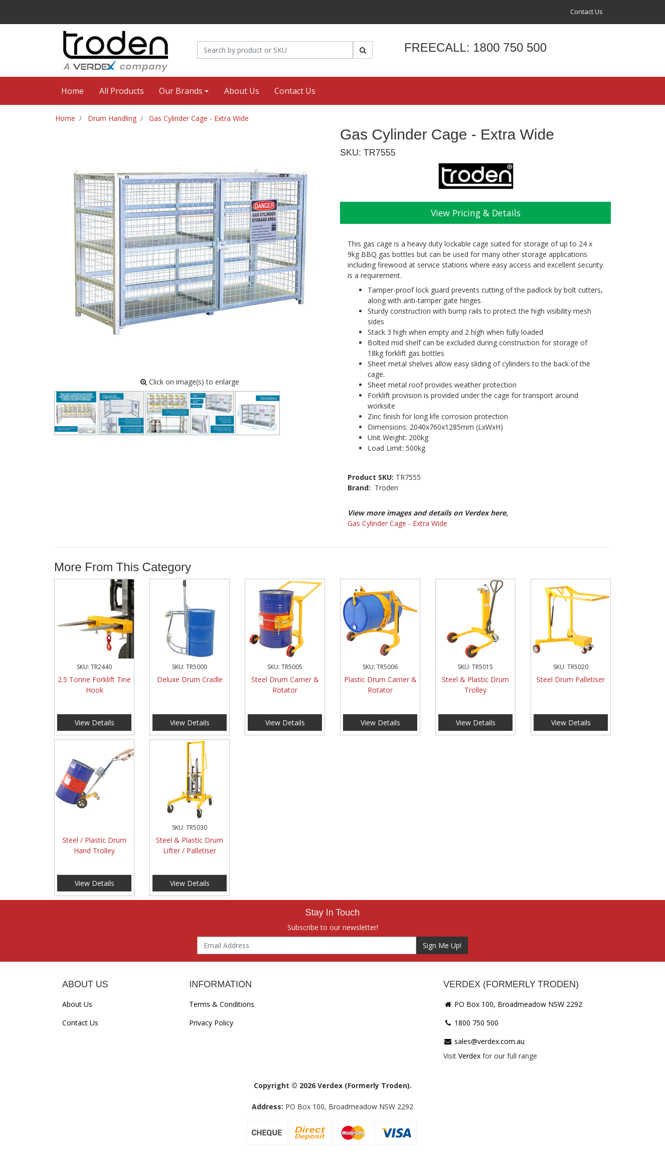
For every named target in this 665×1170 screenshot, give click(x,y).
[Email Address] (306, 945)
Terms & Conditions (221, 1004)
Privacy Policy (211, 1022)
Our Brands (181, 90)
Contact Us (586, 11)
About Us (241, 90)
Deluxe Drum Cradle (190, 679)
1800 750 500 (470, 1022)
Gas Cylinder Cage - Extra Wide (397, 523)
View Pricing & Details (476, 213)
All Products (121, 90)
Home (72, 90)
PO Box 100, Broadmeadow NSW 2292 (512, 1004)
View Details (94, 722)
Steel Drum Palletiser (571, 679)
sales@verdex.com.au (484, 1041)
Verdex (469, 1056)
